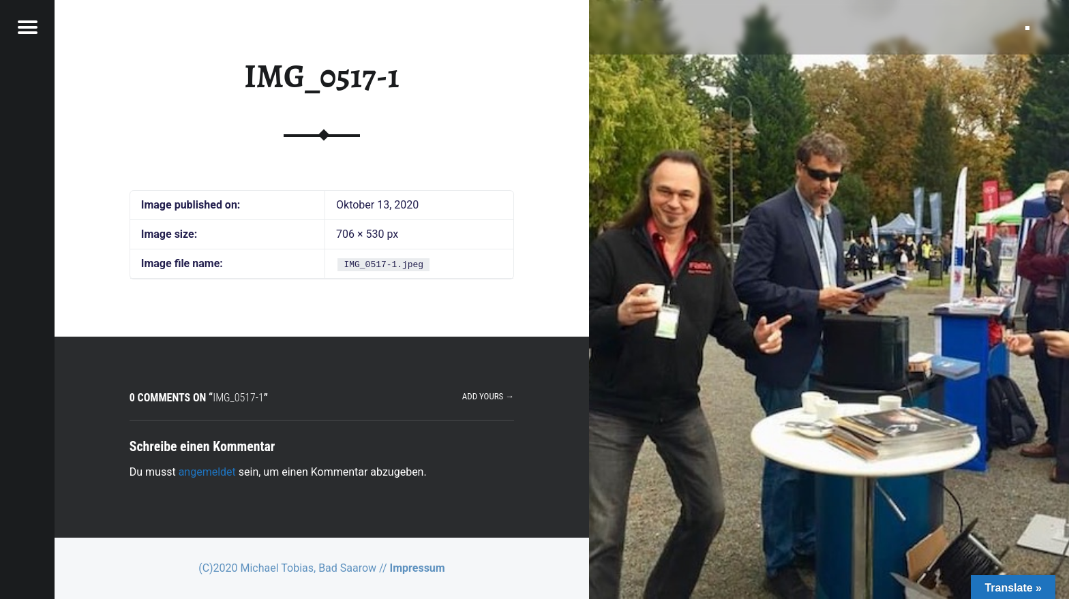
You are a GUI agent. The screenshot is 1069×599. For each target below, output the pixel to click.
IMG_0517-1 (321, 76)
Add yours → (488, 396)
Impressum (417, 568)
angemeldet (207, 471)
